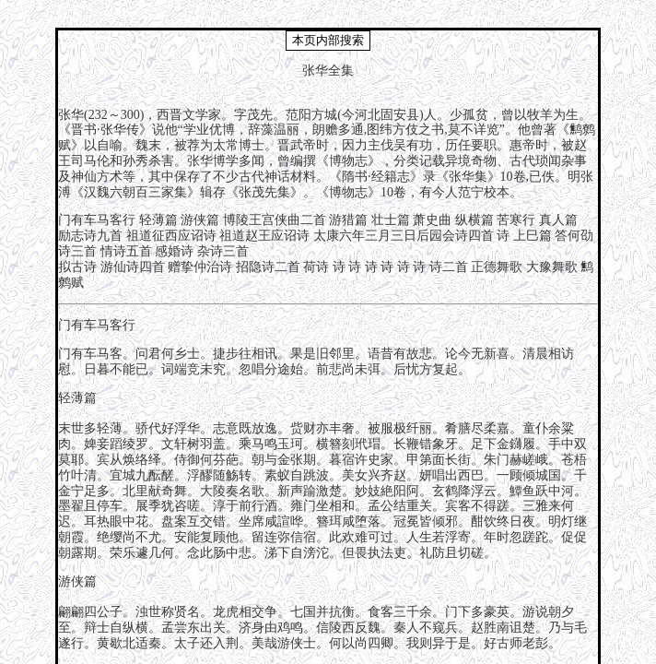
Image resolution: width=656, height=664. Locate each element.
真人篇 (558, 220)
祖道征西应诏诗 (171, 236)
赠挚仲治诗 (200, 267)
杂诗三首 (223, 251)
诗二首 (448, 267)
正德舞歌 (496, 267)
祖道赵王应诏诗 (264, 236)
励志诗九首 (90, 236)
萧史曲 (432, 220)
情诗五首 (126, 251)
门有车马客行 (96, 220)
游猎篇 (348, 220)
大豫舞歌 (552, 267)
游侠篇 (200, 220)
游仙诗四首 (132, 267)
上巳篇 (532, 236)
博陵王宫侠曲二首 (274, 220)
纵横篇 (474, 220)
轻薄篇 (158, 220)
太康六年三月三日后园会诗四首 (403, 236)
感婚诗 (174, 251)
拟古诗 (77, 267)
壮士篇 (390, 220)
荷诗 (316, 267)
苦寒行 (516, 220)
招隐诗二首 (268, 267)
